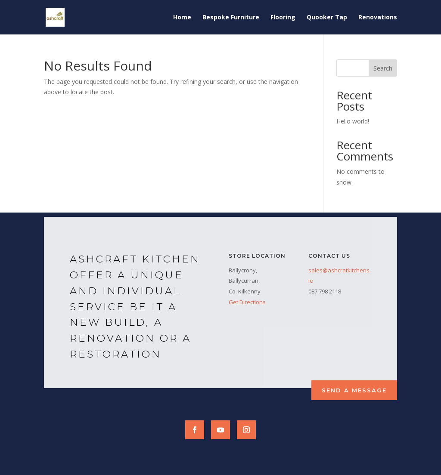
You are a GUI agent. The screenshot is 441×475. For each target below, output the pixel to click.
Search (382, 68)
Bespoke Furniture (230, 17)
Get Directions (247, 302)
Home (182, 17)
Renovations (377, 17)
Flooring (282, 17)
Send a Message (354, 390)
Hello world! (352, 121)
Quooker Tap (327, 17)
